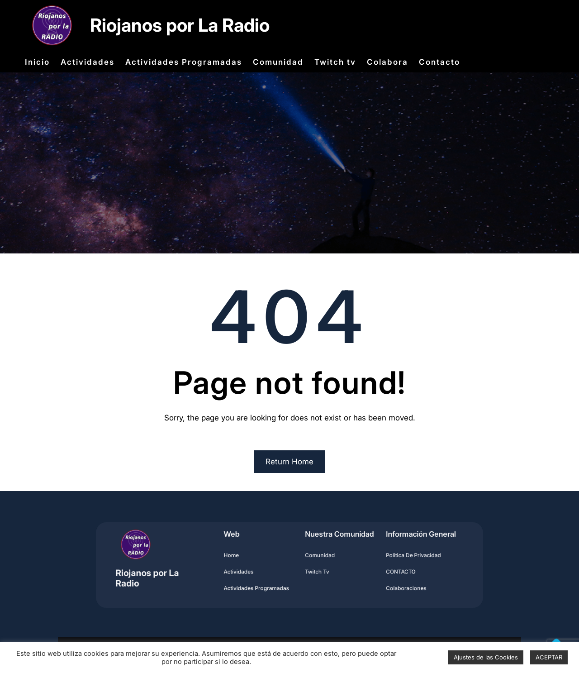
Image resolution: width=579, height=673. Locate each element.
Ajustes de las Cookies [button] (486, 657)
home (240, 556)
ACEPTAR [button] (549, 657)
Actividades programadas (261, 585)
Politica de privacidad (395, 556)
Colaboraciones (389, 585)
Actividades (246, 571)
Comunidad (315, 556)
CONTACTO (385, 571)
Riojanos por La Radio (180, 25)
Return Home (289, 461)
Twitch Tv (313, 571)
